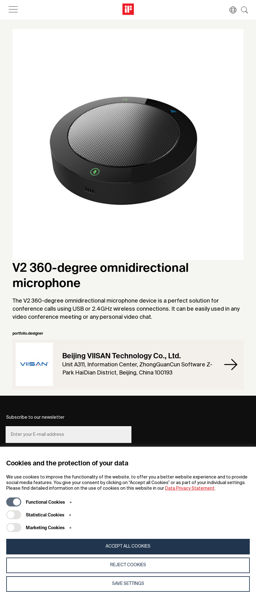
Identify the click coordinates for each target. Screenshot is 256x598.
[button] (229, 10)
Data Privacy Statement (190, 488)
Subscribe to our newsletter (35, 417)
